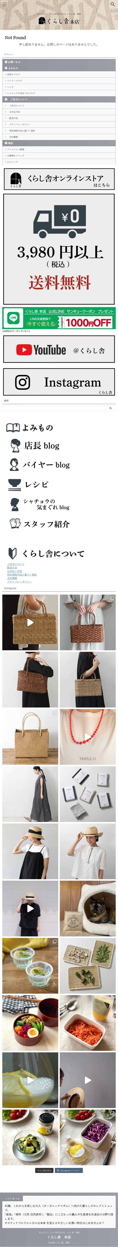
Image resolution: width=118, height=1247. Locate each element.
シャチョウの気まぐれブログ (24, 101)
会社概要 (14, 160)
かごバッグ (14, 192)
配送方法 (14, 134)
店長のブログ (15, 75)
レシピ (11, 93)
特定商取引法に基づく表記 (24, 151)
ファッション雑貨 (18, 175)
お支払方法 (15, 125)
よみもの (13, 68)
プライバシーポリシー (21, 142)
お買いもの (14, 62)
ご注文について (18, 109)
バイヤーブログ (16, 84)
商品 (10, 167)
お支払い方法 (14, 603)
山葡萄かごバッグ (18, 183)
